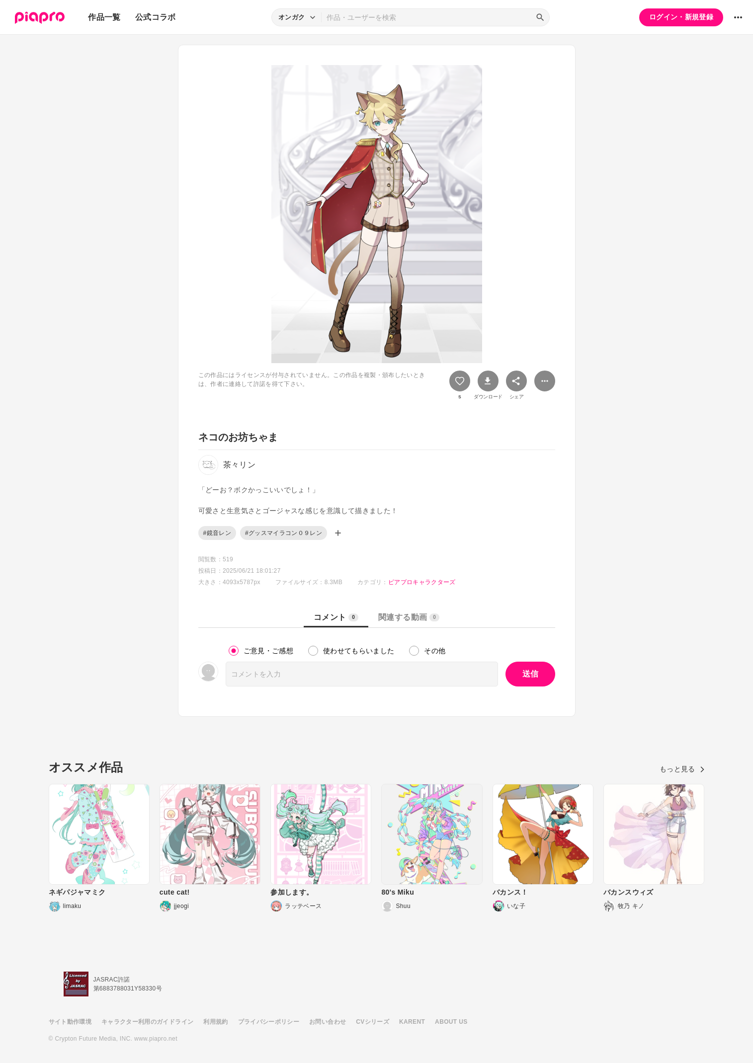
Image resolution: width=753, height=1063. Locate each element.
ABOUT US (451, 1021)
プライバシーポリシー (269, 1021)
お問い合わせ (327, 1021)
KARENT (412, 1021)
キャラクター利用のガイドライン (147, 1021)
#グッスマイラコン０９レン (283, 533)
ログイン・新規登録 (681, 17)
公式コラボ (155, 17)
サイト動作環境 (70, 1021)
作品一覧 (104, 17)
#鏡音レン (217, 533)
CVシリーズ (372, 1021)
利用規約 (215, 1021)
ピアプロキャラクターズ (422, 582)
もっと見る (682, 769)
